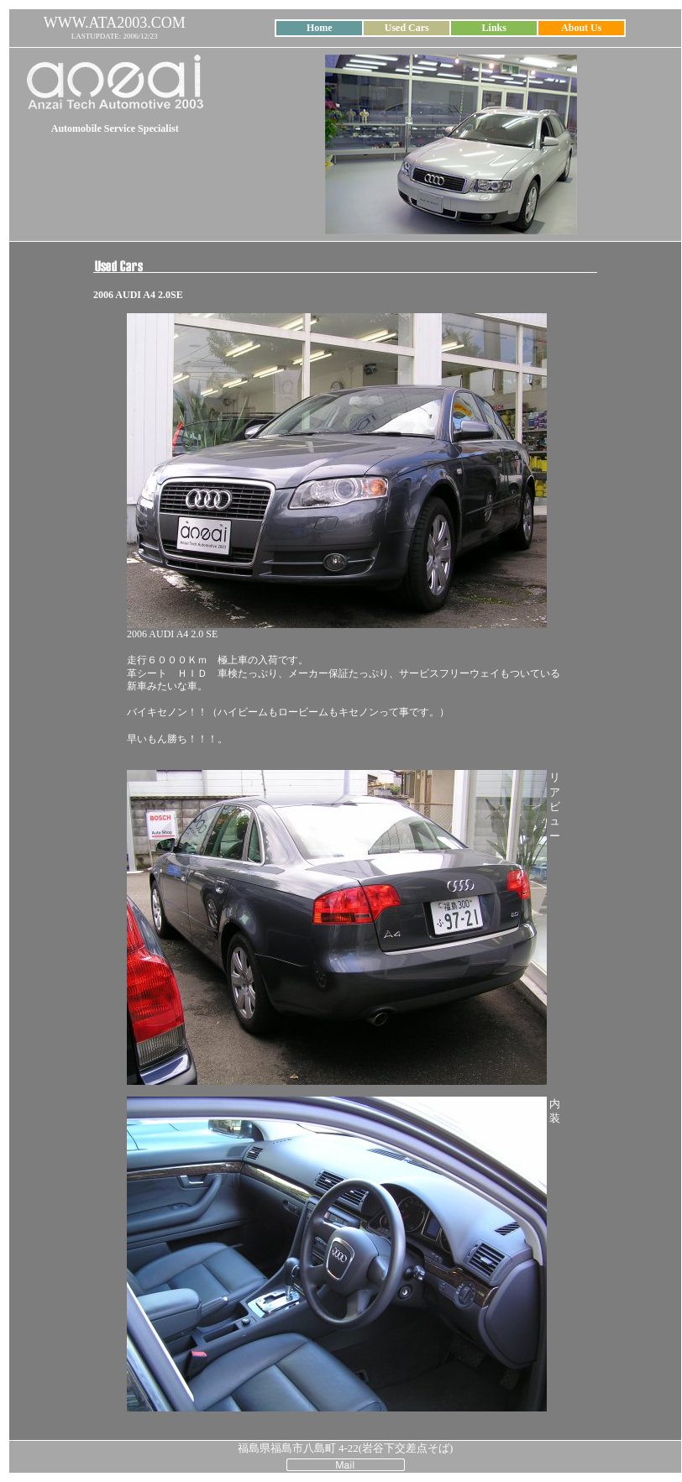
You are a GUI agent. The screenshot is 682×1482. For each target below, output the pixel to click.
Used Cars (407, 28)
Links (494, 28)
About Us (581, 28)
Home (320, 28)
